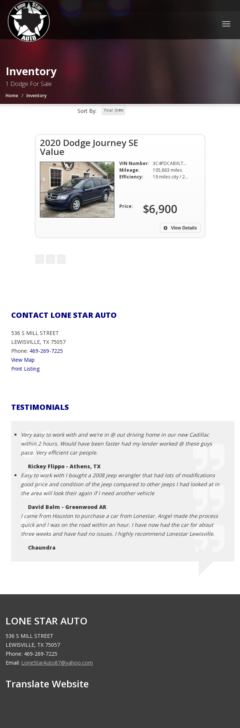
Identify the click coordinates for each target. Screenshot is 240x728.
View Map (23, 359)
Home (12, 95)
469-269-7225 (46, 350)
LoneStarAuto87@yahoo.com (57, 662)
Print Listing (25, 368)
